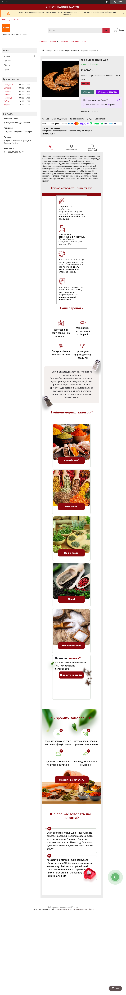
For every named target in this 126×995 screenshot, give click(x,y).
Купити (88, 92)
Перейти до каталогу (71, 777)
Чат (115, 988)
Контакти (75, 41)
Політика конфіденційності (84, 907)
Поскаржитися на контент (64, 907)
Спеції (66, 51)
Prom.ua (75, 904)
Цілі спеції (75, 51)
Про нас (64, 41)
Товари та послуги (54, 51)
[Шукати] (106, 30)
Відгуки (7, 65)
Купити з (108, 92)
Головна (43, 41)
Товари (52, 41)
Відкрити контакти (71, 672)
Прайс (84, 41)
